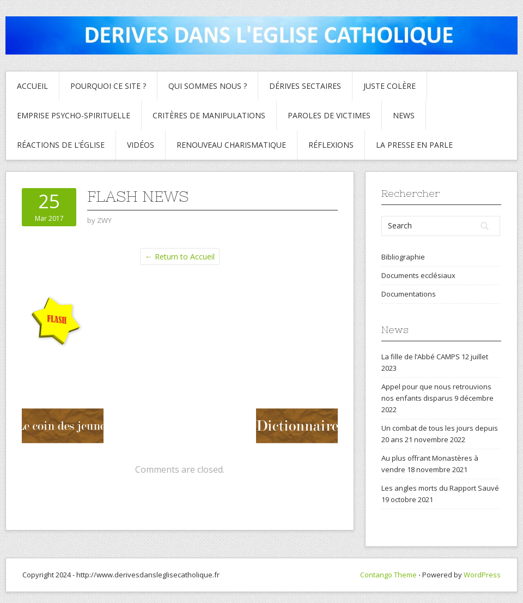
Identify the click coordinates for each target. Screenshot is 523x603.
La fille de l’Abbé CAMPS (420, 356)
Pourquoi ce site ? (108, 86)
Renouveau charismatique (231, 145)
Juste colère (389, 86)
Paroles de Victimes (329, 115)
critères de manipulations (209, 115)
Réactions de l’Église (61, 145)
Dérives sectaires (305, 86)
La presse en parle (414, 145)
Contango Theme (388, 575)
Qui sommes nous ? (207, 86)
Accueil (32, 86)
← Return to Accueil (180, 256)
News (404, 115)
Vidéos (140, 145)
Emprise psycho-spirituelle (73, 115)
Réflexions (331, 145)
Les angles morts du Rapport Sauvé (440, 488)
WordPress (482, 575)
